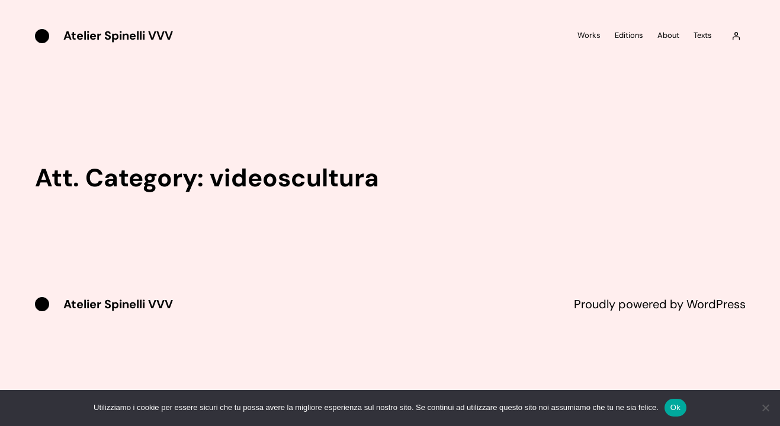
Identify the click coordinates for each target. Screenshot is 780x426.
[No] (765, 408)
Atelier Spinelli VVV (118, 35)
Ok (675, 407)
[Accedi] (736, 36)
